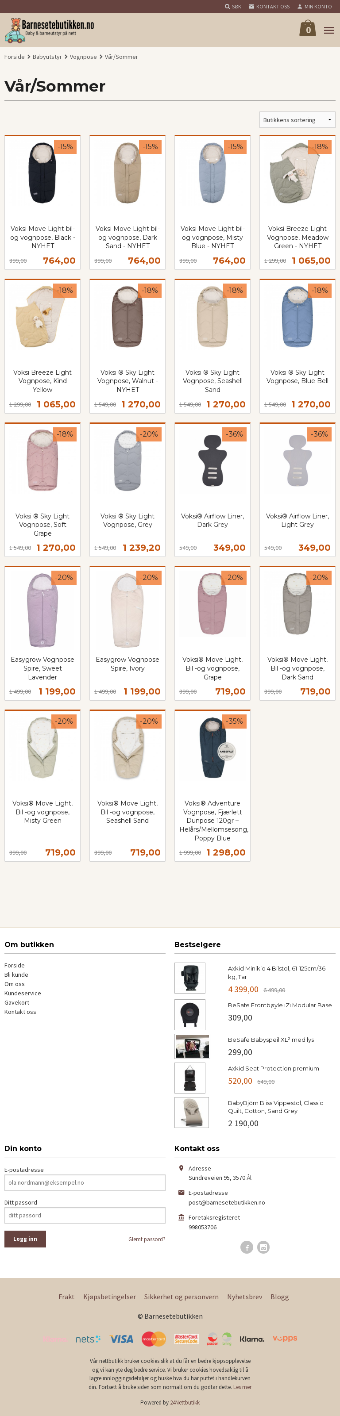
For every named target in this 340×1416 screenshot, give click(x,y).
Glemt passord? (147, 1239)
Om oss (14, 984)
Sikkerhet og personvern (181, 1296)
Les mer (242, 1387)
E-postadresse (24, 1170)
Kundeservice (22, 993)
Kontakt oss (20, 1012)
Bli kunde (16, 975)
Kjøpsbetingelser (109, 1296)
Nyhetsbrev (244, 1296)
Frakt (66, 1296)
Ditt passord (20, 1202)
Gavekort (16, 1002)
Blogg (279, 1296)
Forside (14, 57)
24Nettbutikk (185, 1402)
